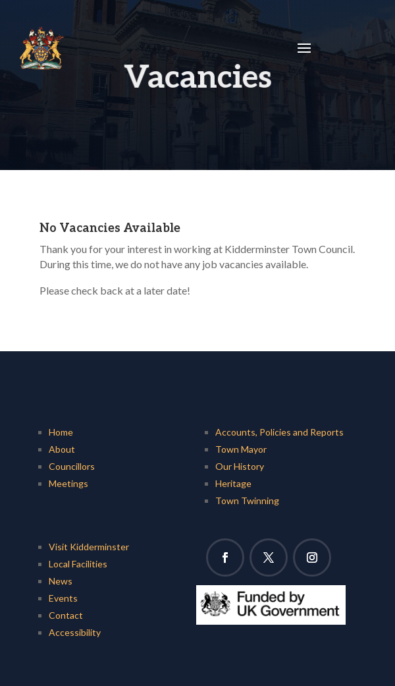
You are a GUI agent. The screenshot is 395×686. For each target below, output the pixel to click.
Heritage (233, 483)
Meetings (68, 483)
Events (63, 598)
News (60, 580)
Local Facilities (78, 563)
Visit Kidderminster (89, 546)
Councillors (72, 466)
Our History (239, 466)
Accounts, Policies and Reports (279, 432)
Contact (66, 615)
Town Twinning (247, 500)
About (62, 449)
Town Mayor (241, 449)
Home (61, 432)
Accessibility (75, 632)
